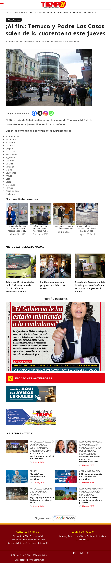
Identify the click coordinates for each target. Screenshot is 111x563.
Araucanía (20, 12)
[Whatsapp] (51, 113)
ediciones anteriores (33, 378)
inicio (8, 12)
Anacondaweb (37, 559)
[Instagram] (45, 113)
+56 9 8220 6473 (37, 539)
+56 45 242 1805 (20, 539)
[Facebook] (34, 113)
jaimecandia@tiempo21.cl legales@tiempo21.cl (28, 543)
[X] (39, 113)
